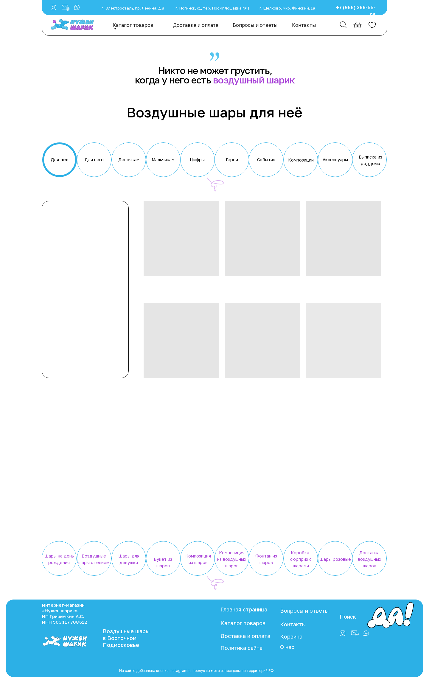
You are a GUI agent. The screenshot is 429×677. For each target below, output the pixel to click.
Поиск (348, 616)
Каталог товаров (133, 25)
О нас (287, 647)
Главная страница (243, 609)
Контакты (304, 25)
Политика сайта (241, 648)
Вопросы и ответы (255, 25)
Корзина (291, 636)
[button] (77, 7)
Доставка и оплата (195, 25)
